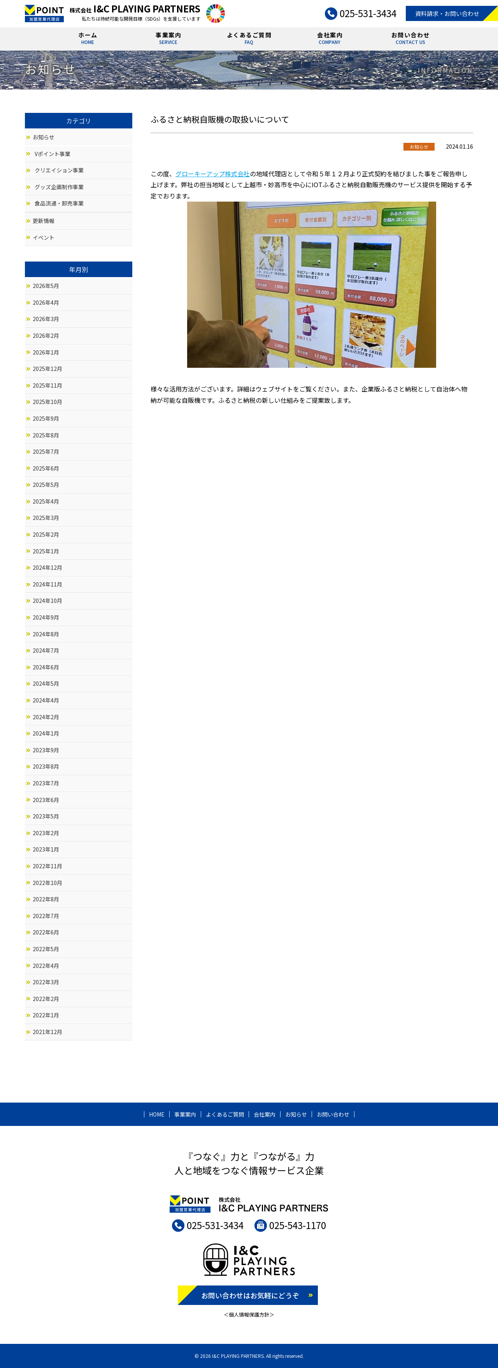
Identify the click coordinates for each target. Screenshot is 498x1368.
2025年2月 (46, 534)
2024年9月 (46, 617)
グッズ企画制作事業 (59, 187)
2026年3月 (46, 319)
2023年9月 (46, 750)
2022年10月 (47, 883)
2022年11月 (47, 866)
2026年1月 (46, 352)
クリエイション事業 (59, 170)
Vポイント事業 (52, 154)
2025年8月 (46, 435)
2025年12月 (47, 368)
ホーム (88, 39)
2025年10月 (47, 402)
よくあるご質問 (249, 39)
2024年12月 (47, 567)
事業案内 (168, 39)
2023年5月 (46, 816)
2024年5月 (46, 683)
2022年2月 (46, 999)
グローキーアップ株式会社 (212, 173)
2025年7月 (46, 451)
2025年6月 (46, 468)
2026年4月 (46, 302)
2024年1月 (46, 733)
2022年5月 (46, 949)
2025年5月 (46, 484)
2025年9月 (46, 418)
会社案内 (330, 39)
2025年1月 (46, 551)
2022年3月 (46, 982)
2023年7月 (46, 783)
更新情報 (43, 221)
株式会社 (135, 10)
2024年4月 (46, 700)
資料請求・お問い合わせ (447, 13)
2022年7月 (46, 916)
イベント (43, 237)
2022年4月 (46, 965)
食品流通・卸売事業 (59, 203)
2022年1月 (46, 1015)
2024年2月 (46, 717)
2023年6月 (46, 800)
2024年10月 (47, 600)
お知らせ (43, 137)
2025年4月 (46, 501)
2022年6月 (46, 932)
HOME (157, 1114)
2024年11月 (47, 584)
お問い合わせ (410, 39)
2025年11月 (47, 385)
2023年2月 (46, 833)
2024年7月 (46, 650)
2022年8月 (46, 899)
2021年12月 (47, 1032)
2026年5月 (46, 286)
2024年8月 (46, 634)
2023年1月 (46, 849)
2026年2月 (46, 335)
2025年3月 (46, 518)
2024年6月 (46, 667)
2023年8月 (46, 766)
